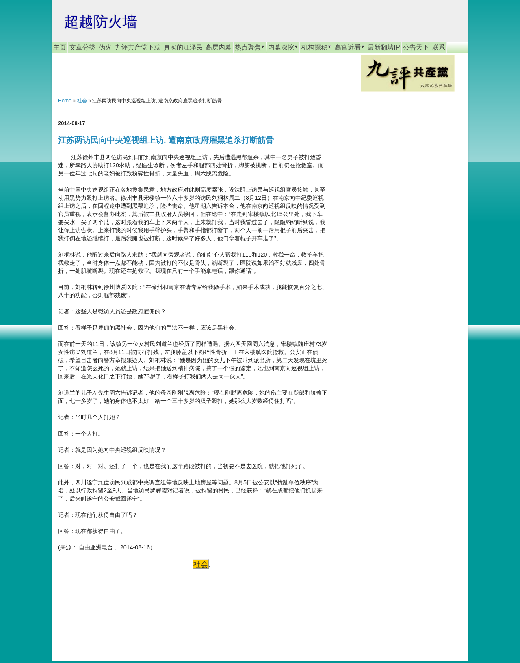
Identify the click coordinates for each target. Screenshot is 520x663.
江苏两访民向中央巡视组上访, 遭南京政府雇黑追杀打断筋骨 (166, 140)
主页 (59, 47)
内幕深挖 (283, 47)
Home (65, 101)
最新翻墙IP (384, 47)
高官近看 (350, 47)
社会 (82, 101)
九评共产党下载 (137, 47)
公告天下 (416, 47)
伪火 (105, 47)
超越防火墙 (100, 21)
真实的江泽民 (183, 47)
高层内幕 (219, 47)
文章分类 (82, 47)
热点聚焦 (250, 47)
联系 (438, 47)
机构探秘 (316, 47)
